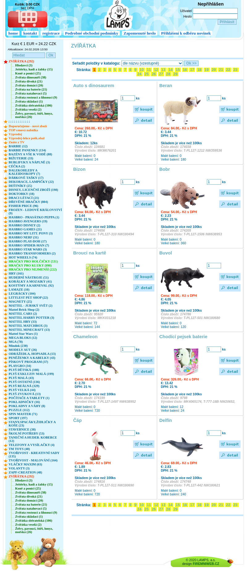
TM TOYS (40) (19, 449)
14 (170, 70)
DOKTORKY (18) (21, 194)
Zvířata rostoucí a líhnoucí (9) (36, 97)
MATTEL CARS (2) (23, 313)
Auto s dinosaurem (93, 85)
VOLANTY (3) (19, 468)
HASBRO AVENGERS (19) (28, 221)
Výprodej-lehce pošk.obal (26, 138)
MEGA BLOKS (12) (23, 337)
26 (154, 74)
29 (175, 74)
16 (185, 70)
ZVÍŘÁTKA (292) (21, 61)
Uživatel (186, 11)
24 (139, 74)
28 (168, 74)
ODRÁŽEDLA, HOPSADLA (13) (32, 353)
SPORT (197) (18, 418)
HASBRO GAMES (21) (25, 229)
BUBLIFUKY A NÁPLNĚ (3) (29, 162)
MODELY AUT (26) (23, 349)
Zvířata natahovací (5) (31, 93)
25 (147, 74)
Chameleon (85, 336)
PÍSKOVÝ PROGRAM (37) (28, 362)
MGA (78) (16, 341)
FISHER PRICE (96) (23, 206)
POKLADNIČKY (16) (24, 402)
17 (192, 70)
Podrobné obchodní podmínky (91, 33)
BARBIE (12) (18, 146)
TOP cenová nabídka (23, 130)
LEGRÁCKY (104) (22, 293)
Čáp (77, 420)
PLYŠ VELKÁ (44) (22, 390)
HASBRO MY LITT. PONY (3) (31, 233)
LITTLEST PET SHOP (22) (28, 297)
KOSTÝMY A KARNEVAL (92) (31, 285)
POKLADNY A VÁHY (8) (27, 406)
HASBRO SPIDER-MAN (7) (29, 245)
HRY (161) (16, 273)
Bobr (164, 169)
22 (228, 70)
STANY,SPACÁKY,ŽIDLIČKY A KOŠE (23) (32, 423)
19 (206, 70)
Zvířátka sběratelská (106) (33, 105)
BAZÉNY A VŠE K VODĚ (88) (30, 154)
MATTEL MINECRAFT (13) (29, 329)
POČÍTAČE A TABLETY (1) (29, 398)
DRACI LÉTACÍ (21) (24, 198)
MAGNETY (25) (20, 301)
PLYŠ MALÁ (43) (21, 378)
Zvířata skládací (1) (29, 101)
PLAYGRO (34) (20, 366)
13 (163, 70)
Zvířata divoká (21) (28, 81)
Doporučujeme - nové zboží (28, 126)
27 (161, 74)
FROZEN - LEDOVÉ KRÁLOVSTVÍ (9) (35, 211)
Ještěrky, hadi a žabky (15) (34, 69)
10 (142, 70)
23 (235, 70)
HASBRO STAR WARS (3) (28, 249)
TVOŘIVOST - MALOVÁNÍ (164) (33, 460)
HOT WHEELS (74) (23, 257)
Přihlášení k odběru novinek (186, 33)
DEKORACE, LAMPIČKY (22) (31, 181)
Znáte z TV (16, 142)
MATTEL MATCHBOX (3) (28, 325)
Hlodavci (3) (23, 65)
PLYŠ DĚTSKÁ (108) (24, 370)
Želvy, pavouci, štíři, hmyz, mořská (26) (34, 115)
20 (214, 70)
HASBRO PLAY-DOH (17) (28, 241)
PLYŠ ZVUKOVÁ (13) (25, 394)
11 (149, 70)
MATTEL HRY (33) (23, 321)
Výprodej (15, 134)
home (13, 33)
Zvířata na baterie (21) (31, 89)
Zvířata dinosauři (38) (30, 77)
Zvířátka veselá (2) (28, 109)
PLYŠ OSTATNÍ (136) (24, 382)
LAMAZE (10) (19, 289)
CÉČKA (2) (17, 166)
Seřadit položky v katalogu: (96, 63)
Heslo (187, 16)
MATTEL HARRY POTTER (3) (31, 317)
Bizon (79, 169)
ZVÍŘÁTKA (83, 45)
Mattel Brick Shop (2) (24, 309)
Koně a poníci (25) (28, 73)
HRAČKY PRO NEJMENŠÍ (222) (33, 269)
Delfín (165, 420)
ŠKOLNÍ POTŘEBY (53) (26, 433)
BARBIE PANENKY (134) (27, 150)
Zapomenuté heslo (140, 33)
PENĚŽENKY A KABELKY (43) (32, 357)
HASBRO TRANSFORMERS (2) (32, 253)
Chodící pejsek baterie (183, 336)
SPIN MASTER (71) (23, 414)
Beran (165, 85)
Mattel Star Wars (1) (23, 333)
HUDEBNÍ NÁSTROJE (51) (29, 277)
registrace (51, 33)
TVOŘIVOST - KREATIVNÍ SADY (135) (34, 454)
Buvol (165, 252)
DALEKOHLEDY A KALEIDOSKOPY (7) (24, 172)
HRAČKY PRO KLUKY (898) (30, 265)
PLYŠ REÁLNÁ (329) (24, 386)
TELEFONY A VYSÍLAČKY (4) (32, 445)
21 (221, 70)
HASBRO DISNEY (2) (24, 225)
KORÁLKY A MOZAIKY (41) (30, 281)
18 (199, 70)
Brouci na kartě (89, 252)
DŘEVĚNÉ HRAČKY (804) (28, 202)
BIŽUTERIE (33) (21, 158)
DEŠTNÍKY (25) (20, 185)
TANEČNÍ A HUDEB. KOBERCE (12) (33, 439)
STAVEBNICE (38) (22, 429)
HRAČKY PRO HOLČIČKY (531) (33, 261)
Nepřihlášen (211, 4)
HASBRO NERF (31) (24, 237)
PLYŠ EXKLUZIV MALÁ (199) (31, 374)
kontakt (30, 33)
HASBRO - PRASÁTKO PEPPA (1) (34, 217)
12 (156, 70)
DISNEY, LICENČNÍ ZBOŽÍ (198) (33, 189)
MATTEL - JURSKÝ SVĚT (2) (30, 305)
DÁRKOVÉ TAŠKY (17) (26, 177)
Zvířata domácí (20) (29, 85)
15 (178, 70)
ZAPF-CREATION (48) (25, 472)
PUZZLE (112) (19, 410)
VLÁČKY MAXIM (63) (25, 464)
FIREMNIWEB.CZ (206, 563)
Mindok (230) (18, 345)
